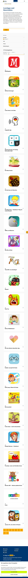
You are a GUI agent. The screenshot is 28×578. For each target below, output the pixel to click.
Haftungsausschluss (17, 574)
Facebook (5, 550)
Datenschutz (11, 574)
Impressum (5, 575)
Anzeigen (6, 29)
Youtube (5, 552)
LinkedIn (16, 550)
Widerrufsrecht (5, 574)
